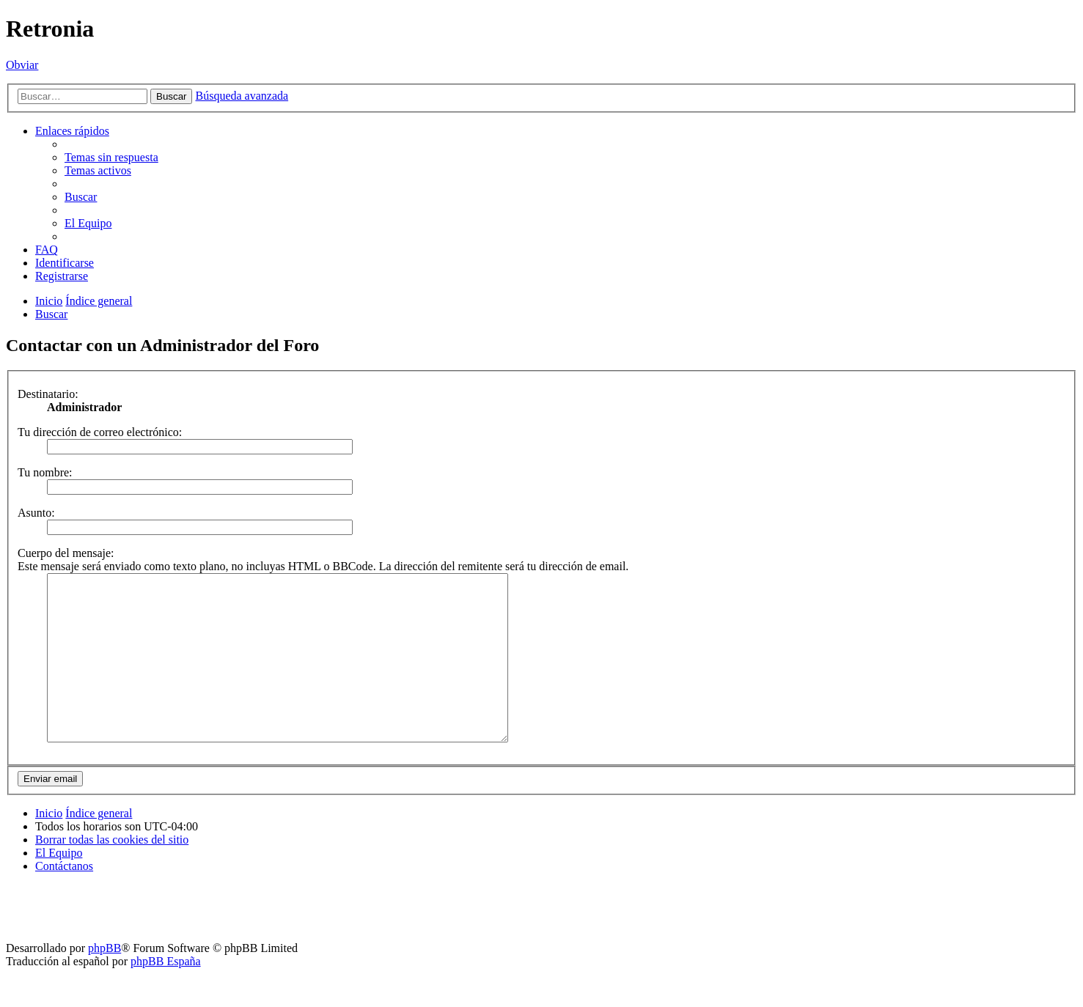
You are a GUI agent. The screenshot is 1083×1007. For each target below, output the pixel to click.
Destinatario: (48, 394)
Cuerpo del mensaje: (66, 553)
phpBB (104, 981)
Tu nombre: (45, 472)
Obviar (22, 65)
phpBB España (166, 994)
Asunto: (36, 512)
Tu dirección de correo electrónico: (100, 432)
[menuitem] (111, 157)
